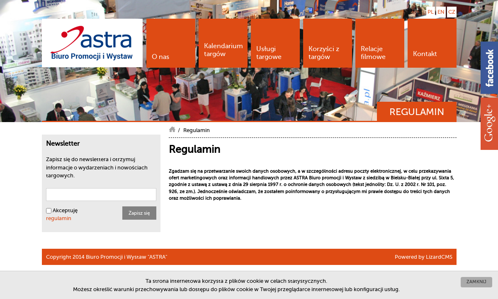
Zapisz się (139, 213)
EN (441, 12)
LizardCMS (439, 257)
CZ (451, 12)
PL (431, 12)
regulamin (58, 218)
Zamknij (476, 281)
